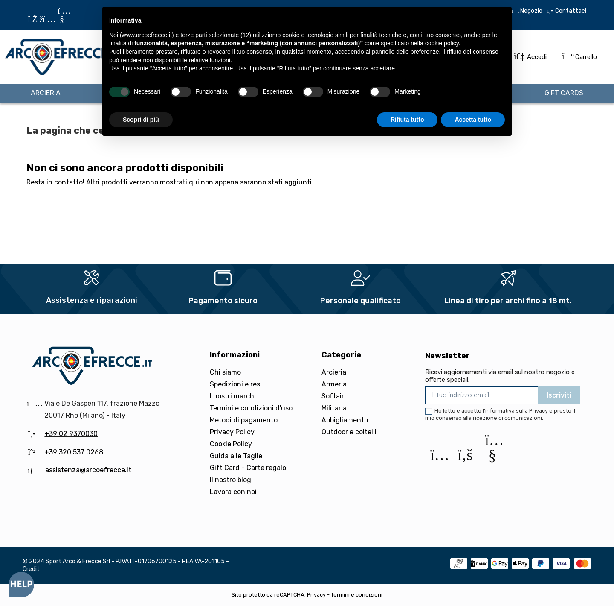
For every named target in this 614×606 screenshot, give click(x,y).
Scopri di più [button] (141, 119)
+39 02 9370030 (71, 434)
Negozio (531, 11)
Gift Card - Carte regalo (248, 468)
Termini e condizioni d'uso (251, 408)
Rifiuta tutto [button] (407, 119)
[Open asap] (21, 584)
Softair (332, 396)
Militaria (334, 408)
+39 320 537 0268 (73, 452)
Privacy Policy (232, 432)
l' (515, 410)
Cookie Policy (231, 444)
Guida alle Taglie (236, 456)
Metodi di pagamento (244, 420)
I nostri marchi (233, 396)
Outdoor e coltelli (349, 432)
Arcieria (333, 372)
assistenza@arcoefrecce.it (88, 470)
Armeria (334, 384)
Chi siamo (225, 372)
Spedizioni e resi (236, 384)
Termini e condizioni (356, 594)
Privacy (316, 594)
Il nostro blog (230, 480)
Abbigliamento (344, 420)
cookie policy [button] (442, 43)
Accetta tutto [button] (473, 119)
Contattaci (570, 11)
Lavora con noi (233, 492)
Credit (31, 569)
